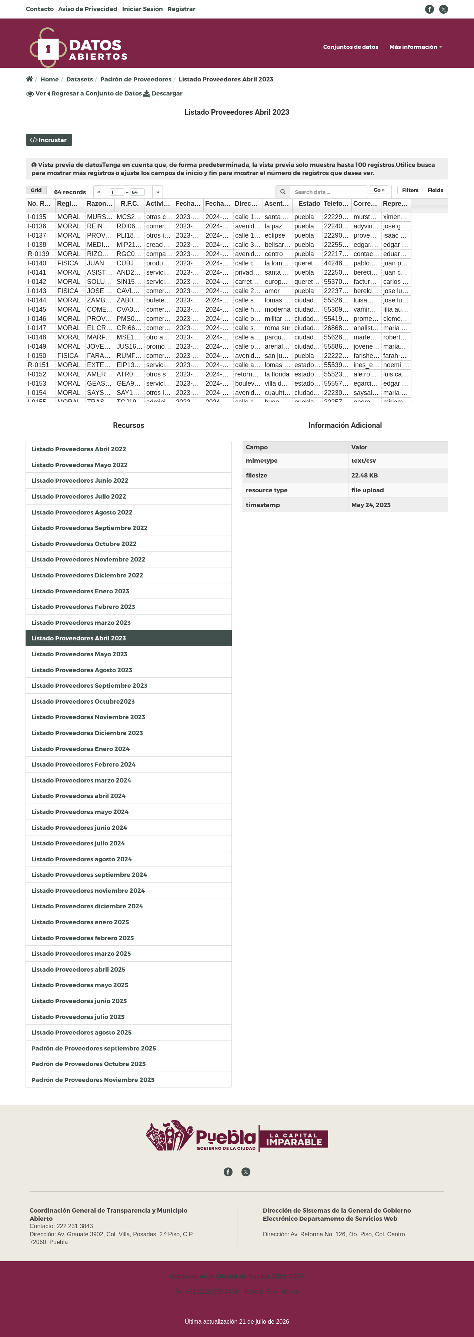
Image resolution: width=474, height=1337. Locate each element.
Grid (36, 190)
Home (49, 79)
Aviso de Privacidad (87, 8)
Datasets (79, 79)
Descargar (163, 93)
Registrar (181, 8)
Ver (36, 93)
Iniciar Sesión (142, 8)
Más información (416, 46)
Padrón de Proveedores (135, 79)
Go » (379, 190)
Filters (410, 190)
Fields (435, 190)
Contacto (40, 8)
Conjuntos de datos (350, 46)
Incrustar (53, 139)
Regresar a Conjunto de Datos (94, 93)
